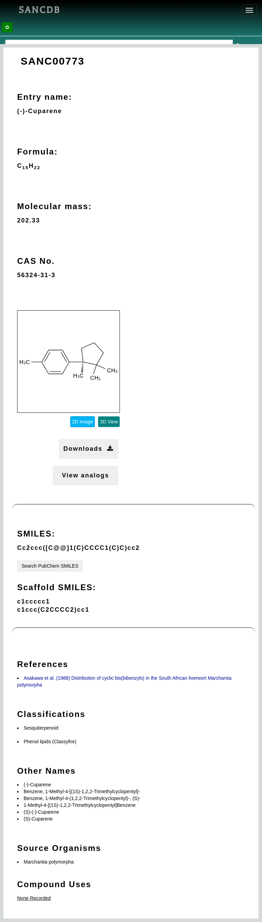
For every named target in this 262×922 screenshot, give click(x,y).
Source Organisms (59, 848)
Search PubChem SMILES (50, 566)
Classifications (51, 714)
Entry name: (44, 96)
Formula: (37, 151)
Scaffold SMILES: (56, 587)
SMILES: (36, 533)
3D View (109, 421)
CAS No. (36, 261)
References (42, 664)
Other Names (46, 770)
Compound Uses (54, 884)
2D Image (82, 421)
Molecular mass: (54, 206)
